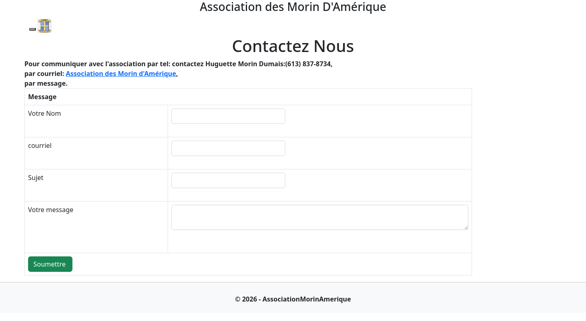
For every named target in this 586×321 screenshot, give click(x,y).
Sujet (36, 177)
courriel (40, 145)
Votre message (50, 209)
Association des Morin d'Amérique (121, 73)
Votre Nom (44, 113)
